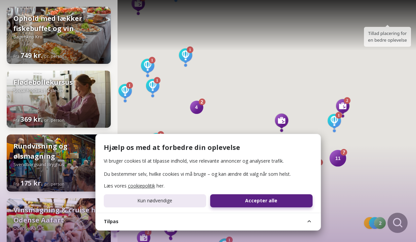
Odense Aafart (28, 228)
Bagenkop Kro (27, 37)
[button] (343, 108)
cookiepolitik (141, 186)
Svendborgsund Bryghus (38, 164)
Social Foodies (28, 90)
